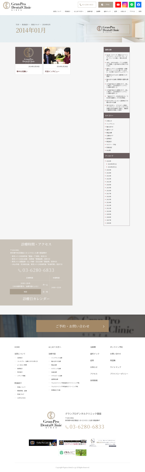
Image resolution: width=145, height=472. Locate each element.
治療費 (98, 11)
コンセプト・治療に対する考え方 (27, 361)
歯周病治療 (54, 379)
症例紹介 (109, 138)
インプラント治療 (56, 358)
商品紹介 (109, 141)
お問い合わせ (115, 353)
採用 (140, 11)
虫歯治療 (54, 372)
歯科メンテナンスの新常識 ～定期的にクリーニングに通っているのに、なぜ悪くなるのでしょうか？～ (117, 70)
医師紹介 (20, 368)
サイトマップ (115, 367)
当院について (57, 11)
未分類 (108, 150)
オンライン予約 (116, 347)
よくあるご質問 (22, 365)
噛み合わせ (109, 127)
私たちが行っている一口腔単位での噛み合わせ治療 (117, 101)
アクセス (132, 11)
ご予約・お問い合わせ (72, 325)
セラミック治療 (56, 368)
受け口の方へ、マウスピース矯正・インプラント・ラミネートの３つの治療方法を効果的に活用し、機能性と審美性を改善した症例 (117, 107)
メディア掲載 (21, 376)
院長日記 (109, 147)
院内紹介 (20, 372)
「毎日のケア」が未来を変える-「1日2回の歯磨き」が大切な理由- (117, 97)
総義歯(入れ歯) (55, 390)
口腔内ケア (109, 135)
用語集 (113, 360)
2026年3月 (111, 164)
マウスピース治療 (56, 376)
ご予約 (107, 4)
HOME (17, 347)
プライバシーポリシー (119, 373)
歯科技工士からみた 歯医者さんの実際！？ (116, 75)
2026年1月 (111, 167)
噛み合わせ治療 (56, 361)
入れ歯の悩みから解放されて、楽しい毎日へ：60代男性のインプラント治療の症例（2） (117, 85)
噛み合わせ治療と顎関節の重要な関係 (117, 80)
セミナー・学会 (111, 144)
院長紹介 (67, 11)
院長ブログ (20, 394)
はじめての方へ (78, 11)
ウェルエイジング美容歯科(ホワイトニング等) (65, 383)
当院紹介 (20, 358)
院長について (21, 387)
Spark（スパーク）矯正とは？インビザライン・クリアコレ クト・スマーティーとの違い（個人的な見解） (117, 57)
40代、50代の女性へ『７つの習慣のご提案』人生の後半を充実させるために (117, 64)
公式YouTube (21, 398)
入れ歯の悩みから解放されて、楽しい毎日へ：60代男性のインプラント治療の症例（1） (117, 91)
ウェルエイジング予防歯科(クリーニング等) (64, 386)
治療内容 (90, 11)
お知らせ (123, 11)
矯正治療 (109, 132)
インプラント (110, 124)
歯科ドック (107, 11)
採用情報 (94, 380)
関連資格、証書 (22, 391)
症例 (115, 11)
